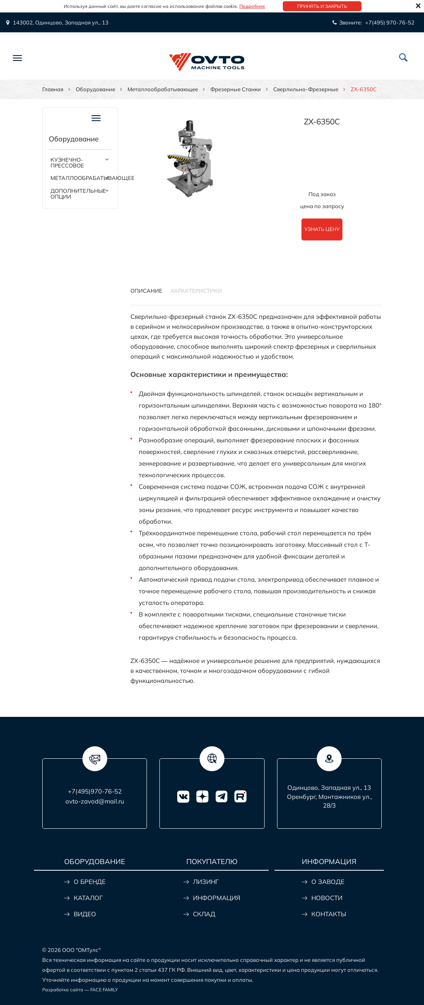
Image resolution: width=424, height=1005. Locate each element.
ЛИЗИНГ (206, 882)
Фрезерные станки (235, 89)
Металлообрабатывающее (163, 89)
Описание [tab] (146, 290)
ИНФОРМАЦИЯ (216, 898)
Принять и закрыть (322, 6)
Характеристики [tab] (196, 290)
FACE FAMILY (104, 990)
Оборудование (95, 89)
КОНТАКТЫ (328, 914)
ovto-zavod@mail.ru (94, 801)
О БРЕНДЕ (90, 882)
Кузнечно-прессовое (67, 162)
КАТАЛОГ (88, 898)
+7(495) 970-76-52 (389, 22)
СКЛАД (204, 914)
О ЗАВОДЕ (327, 882)
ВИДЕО (85, 914)
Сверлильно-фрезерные (305, 89)
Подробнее (252, 6)
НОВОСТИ (326, 898)
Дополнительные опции (78, 193)
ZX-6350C (322, 121)
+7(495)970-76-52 (95, 791)
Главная (52, 89)
